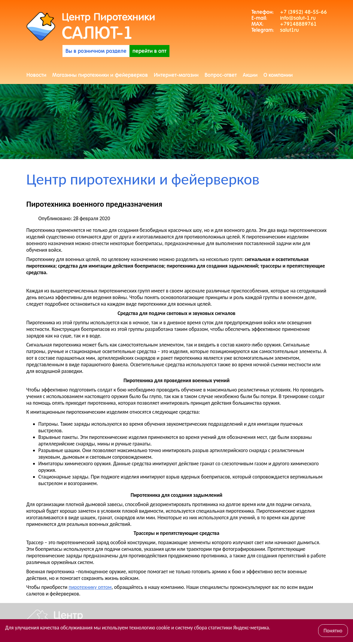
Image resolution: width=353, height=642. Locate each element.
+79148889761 (298, 24)
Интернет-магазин (176, 75)
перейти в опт (149, 51)
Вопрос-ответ (221, 75)
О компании (278, 75)
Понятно (333, 630)
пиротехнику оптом (89, 587)
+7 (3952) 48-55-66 (303, 12)
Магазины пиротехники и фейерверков (100, 75)
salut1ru (289, 30)
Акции (250, 75)
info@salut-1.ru (298, 18)
